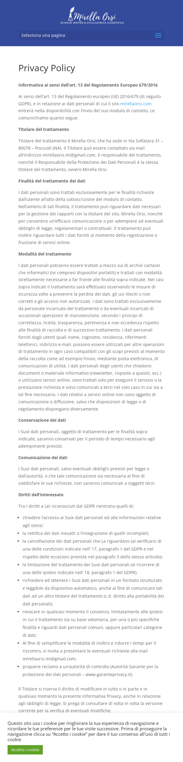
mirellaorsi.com (136, 103)
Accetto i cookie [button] (25, 749)
